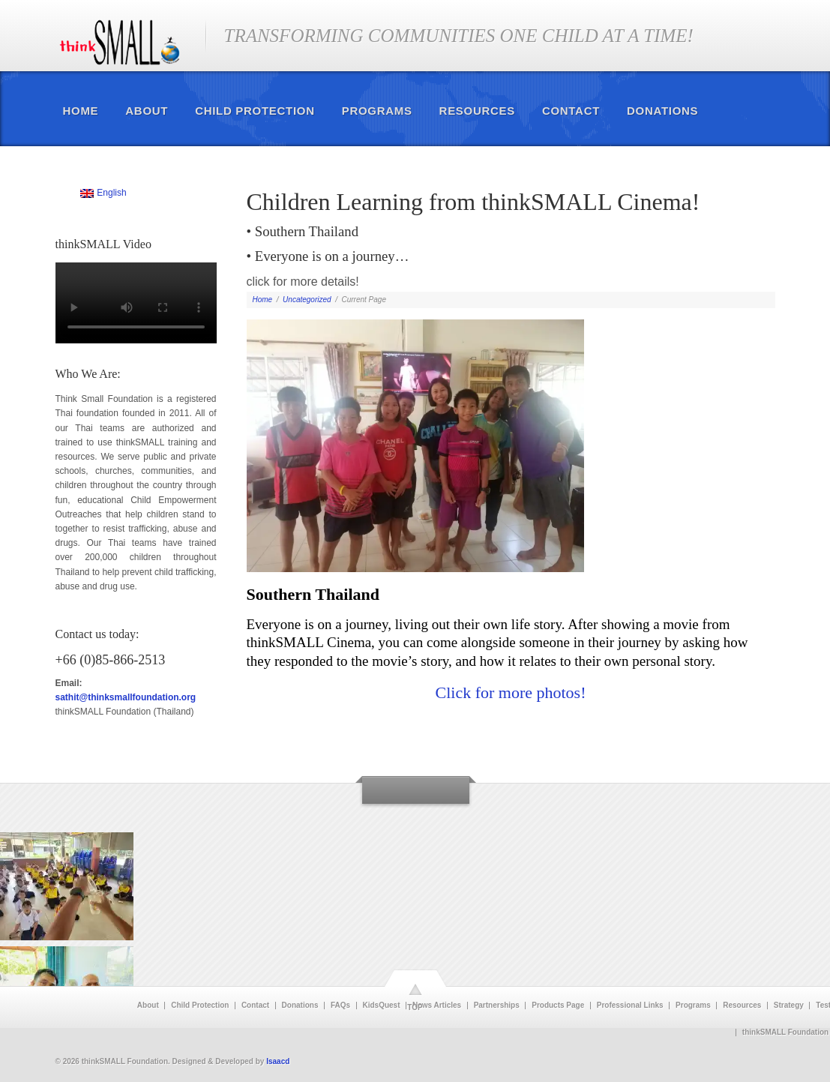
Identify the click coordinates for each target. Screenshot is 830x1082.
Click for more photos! (510, 692)
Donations (662, 110)
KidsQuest (381, 1005)
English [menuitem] (111, 192)
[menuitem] (103, 193)
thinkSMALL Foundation (785, 1032)
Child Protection (255, 110)
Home (81, 110)
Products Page (558, 1005)
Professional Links (630, 1005)
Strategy (789, 1005)
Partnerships (497, 1005)
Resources (477, 110)
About (146, 110)
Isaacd (277, 1061)
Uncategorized (307, 299)
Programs (377, 110)
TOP (414, 1007)
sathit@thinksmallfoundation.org (125, 697)
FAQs (340, 1005)
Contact (571, 110)
